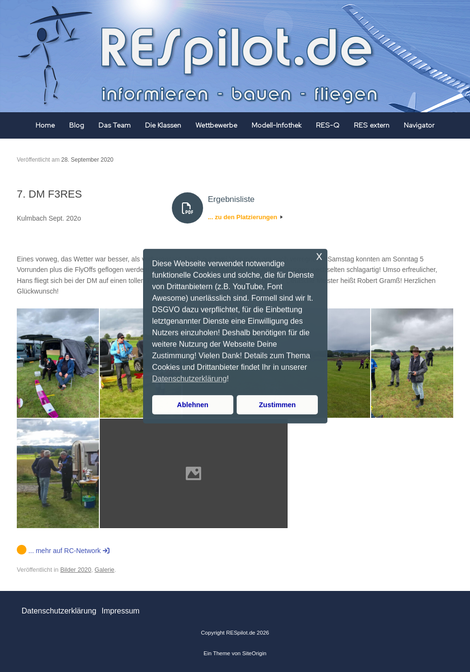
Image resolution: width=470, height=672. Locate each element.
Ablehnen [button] (193, 405)
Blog (76, 125)
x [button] (319, 255)
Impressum (120, 611)
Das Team (114, 125)
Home (45, 125)
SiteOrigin (254, 653)
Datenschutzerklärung (59, 611)
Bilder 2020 (76, 569)
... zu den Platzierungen (245, 217)
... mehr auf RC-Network (63, 550)
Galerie (104, 569)
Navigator (419, 125)
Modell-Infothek (276, 125)
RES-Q (327, 125)
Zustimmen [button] (277, 405)
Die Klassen (163, 125)
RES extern (371, 125)
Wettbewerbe (216, 125)
